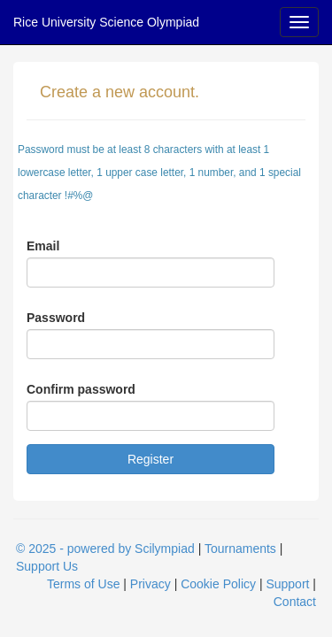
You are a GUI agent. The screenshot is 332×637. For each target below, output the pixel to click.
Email (43, 246)
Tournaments (240, 548)
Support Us (47, 566)
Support (287, 584)
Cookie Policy (218, 584)
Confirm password (81, 389)
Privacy (150, 584)
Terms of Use (83, 584)
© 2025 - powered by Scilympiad (105, 548)
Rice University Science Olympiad (106, 22)
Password (56, 318)
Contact (295, 602)
